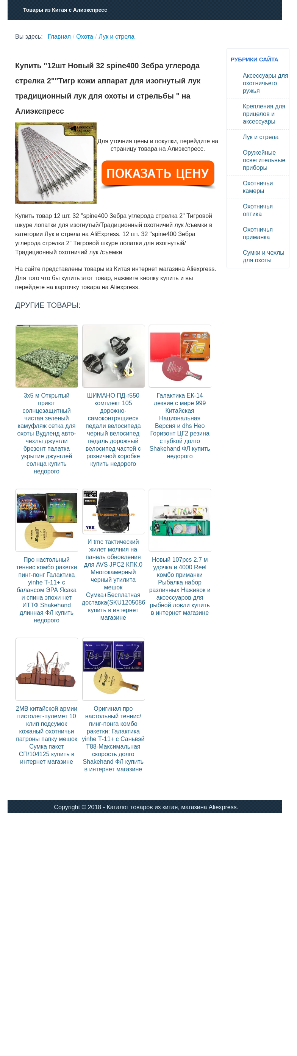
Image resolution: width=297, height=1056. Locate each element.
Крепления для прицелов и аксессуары (264, 114)
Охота (84, 36)
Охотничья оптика (258, 210)
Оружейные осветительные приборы (264, 160)
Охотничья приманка (258, 233)
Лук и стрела (116, 36)
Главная (59, 36)
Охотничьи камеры (258, 187)
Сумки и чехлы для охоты (263, 256)
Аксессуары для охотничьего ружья (265, 83)
